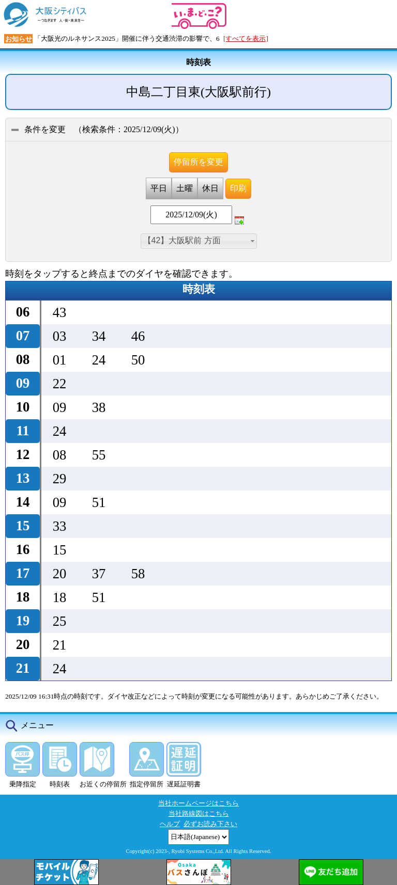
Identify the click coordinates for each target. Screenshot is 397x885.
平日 (158, 188)
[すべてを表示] (245, 38)
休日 (210, 188)
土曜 (184, 188)
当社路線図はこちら (199, 813)
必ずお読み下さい (210, 824)
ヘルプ (170, 824)
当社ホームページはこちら (198, 803)
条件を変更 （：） (97, 129)
